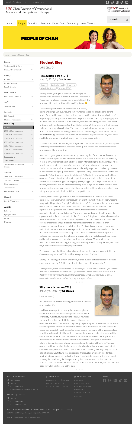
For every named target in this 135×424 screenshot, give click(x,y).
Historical (7, 222)
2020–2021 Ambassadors (13, 149)
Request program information (57, 380)
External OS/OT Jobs (11, 191)
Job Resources (9, 188)
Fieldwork (44, 85)
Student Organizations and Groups (14, 165)
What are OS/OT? (65, 88)
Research (45, 23)
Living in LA (70, 85)
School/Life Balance (48, 88)
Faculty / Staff (16, 2)
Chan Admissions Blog (82, 386)
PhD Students (9, 116)
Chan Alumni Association (13, 177)
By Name (7, 211)
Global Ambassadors (11, 184)
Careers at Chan (80, 389)
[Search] (118, 19)
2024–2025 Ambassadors (13, 135)
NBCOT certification (32, 417)
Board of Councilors (11, 201)
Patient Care (58, 23)
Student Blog (23, 55)
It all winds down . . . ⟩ (54, 76)
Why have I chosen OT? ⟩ (55, 287)
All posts (7, 127)
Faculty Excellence (10, 83)
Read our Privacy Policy (55, 383)
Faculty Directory (10, 79)
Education (33, 23)
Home (6, 55)
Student (36, 2)
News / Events (88, 23)
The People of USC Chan (13, 66)
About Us (11, 23)
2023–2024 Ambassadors (13, 138)
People (21, 23)
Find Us (13, 383)
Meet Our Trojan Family (12, 70)
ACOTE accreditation (15, 417)
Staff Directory (9, 106)
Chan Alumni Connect (12, 180)
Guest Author (9, 161)
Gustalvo (65, 79)
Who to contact (15, 380)
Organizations (9, 157)
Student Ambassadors (12, 120)
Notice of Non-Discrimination (57, 386)
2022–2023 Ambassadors (13, 142)
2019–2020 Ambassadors (13, 153)
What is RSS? (79, 396)
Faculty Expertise (10, 87)
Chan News (78, 380)
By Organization (10, 214)
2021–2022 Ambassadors (13, 146)
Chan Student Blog (81, 383)
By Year (6, 218)
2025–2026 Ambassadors (13, 131)
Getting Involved (57, 85)
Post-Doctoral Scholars (12, 96)
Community (72, 23)
